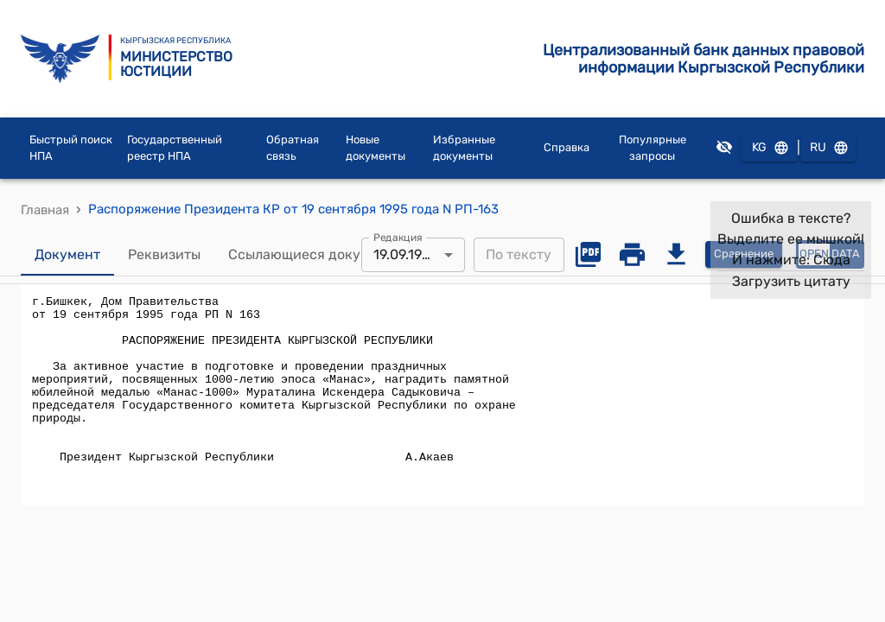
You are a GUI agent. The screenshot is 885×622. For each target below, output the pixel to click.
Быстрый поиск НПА (70, 148)
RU (828, 148)
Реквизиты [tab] (164, 255)
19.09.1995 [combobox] (405, 254)
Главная (45, 210)
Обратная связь (292, 148)
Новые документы (375, 148)
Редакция (398, 237)
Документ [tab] (67, 255)
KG (769, 148)
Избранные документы (464, 148)
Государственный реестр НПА (174, 148)
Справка (566, 147)
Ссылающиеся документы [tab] (315, 255)
